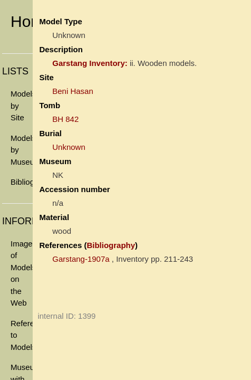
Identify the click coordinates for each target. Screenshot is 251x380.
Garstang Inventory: (90, 63)
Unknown (68, 146)
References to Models (22, 335)
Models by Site (22, 105)
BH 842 (65, 119)
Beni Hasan (72, 91)
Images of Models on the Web (22, 273)
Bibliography (22, 181)
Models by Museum (22, 150)
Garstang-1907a (80, 258)
